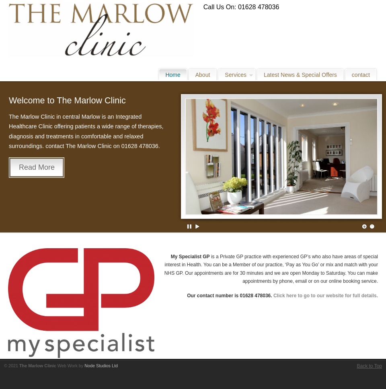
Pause (190, 226)
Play (197, 226)
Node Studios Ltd (101, 365)
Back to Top (369, 366)
